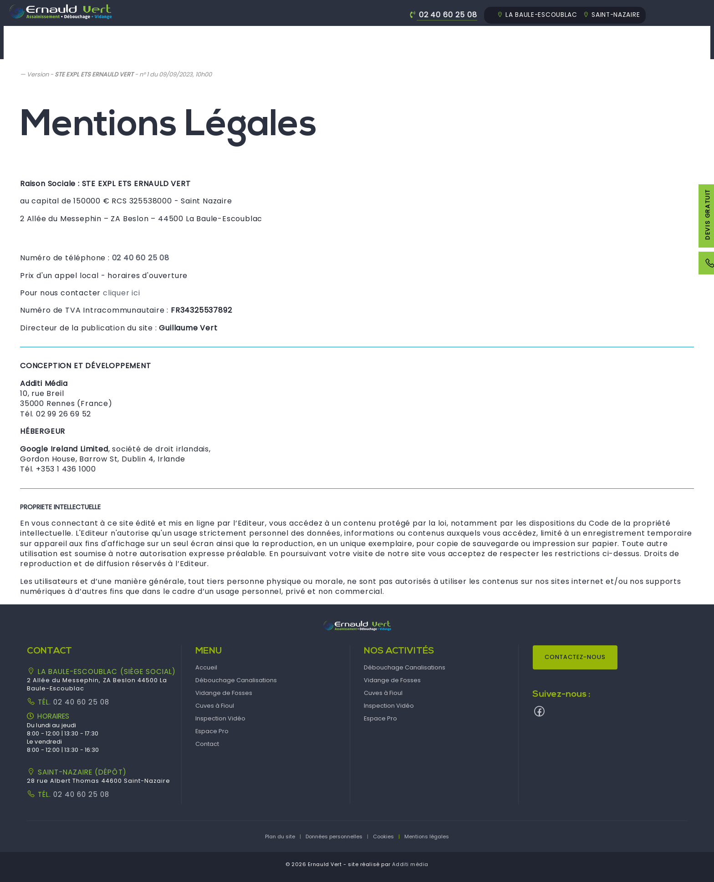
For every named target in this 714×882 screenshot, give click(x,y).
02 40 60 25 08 (448, 15)
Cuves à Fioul (457, 36)
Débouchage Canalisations (256, 36)
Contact (684, 36)
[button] (357, 625)
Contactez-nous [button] (575, 657)
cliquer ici (121, 293)
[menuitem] (164, 42)
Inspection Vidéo (541, 36)
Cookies (383, 836)
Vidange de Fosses (370, 36)
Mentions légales (426, 836)
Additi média (410, 864)
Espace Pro (621, 36)
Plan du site (280, 836)
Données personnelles (334, 836)
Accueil (164, 36)
